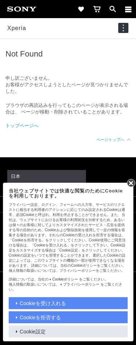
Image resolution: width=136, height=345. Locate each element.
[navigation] (123, 28)
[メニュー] (128, 9)
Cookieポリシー (65, 279)
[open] (113, 9)
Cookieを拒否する (40, 317)
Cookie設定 (33, 331)
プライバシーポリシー (81, 284)
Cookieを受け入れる (43, 303)
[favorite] (81, 9)
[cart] (97, 9)
